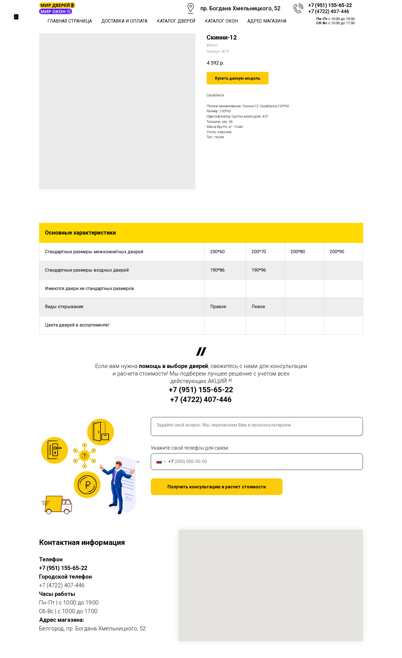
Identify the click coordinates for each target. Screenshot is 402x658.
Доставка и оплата (124, 21)
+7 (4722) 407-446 (328, 11)
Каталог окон (221, 21)
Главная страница (69, 21)
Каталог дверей (176, 21)
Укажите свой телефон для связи (189, 448)
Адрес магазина (266, 21)
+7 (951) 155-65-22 (330, 5)
